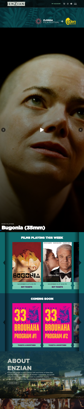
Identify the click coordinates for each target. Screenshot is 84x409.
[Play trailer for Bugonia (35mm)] (42, 130)
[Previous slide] (3, 130)
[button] (75, 4)
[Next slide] (80, 130)
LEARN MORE (13, 383)
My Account (56, 3)
